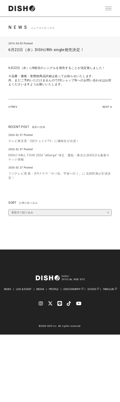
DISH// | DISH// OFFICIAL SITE (21, 8)
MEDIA (40, 289)
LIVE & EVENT (24, 289)
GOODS (91, 289)
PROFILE (54, 289)
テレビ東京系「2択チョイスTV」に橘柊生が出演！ (43, 141)
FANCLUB (108, 289)
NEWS (7, 289)
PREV (14, 107)
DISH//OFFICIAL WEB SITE (73, 278)
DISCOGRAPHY (71, 289)
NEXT (106, 107)
